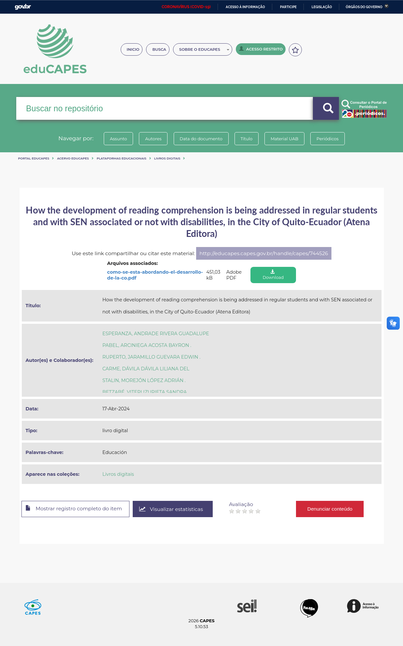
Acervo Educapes (73, 158)
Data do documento (200, 138)
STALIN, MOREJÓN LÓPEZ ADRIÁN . (144, 380)
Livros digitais (167, 158)
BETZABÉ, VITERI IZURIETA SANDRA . (145, 392)
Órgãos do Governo (364, 7)
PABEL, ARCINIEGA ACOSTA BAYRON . (146, 345)
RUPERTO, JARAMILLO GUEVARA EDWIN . (151, 357)
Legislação (322, 7)
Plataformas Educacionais (121, 158)
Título (247, 138)
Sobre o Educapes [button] (204, 49)
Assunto (114, 138)
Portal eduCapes (33, 158)
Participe (288, 7)
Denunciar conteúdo (334, 509)
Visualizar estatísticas (175, 509)
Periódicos (331, 138)
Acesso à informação (245, 7)
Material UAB (287, 138)
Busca (159, 49)
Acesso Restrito (261, 48)
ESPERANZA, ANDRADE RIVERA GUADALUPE (155, 334)
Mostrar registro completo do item (76, 509)
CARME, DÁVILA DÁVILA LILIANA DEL (146, 369)
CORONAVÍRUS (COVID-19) (186, 7)
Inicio (133, 49)
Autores (151, 138)
